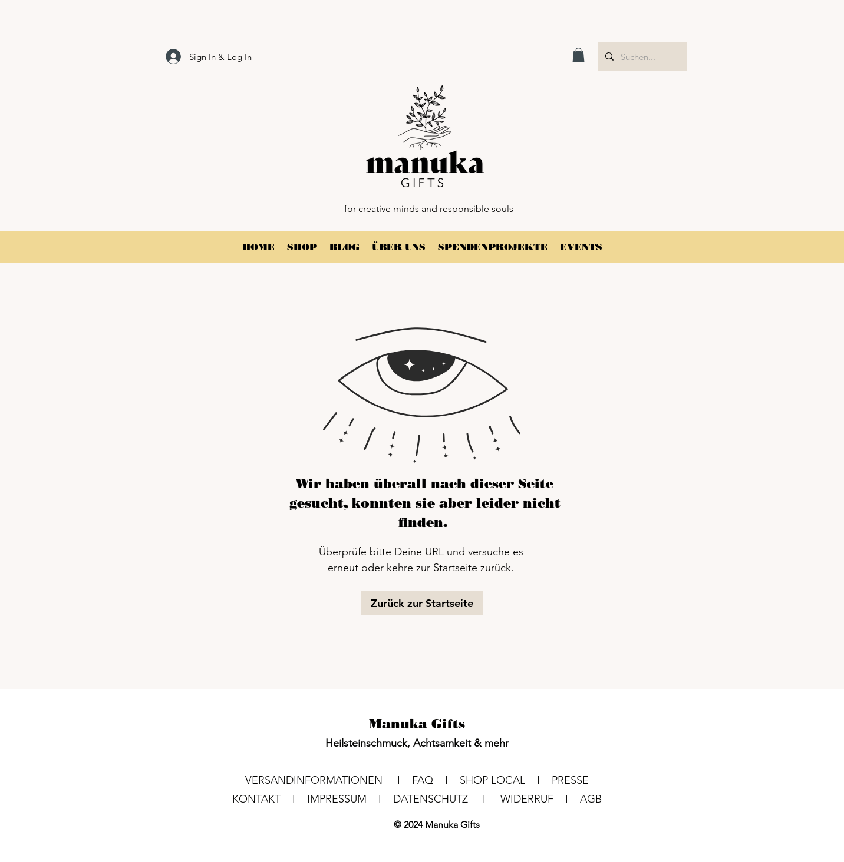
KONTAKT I (269, 799)
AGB (591, 799)
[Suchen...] (641, 56)
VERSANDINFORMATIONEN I (328, 780)
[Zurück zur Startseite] (422, 603)
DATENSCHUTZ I (446, 799)
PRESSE (570, 780)
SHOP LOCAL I (506, 780)
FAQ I (436, 780)
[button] (578, 55)
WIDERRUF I (540, 799)
